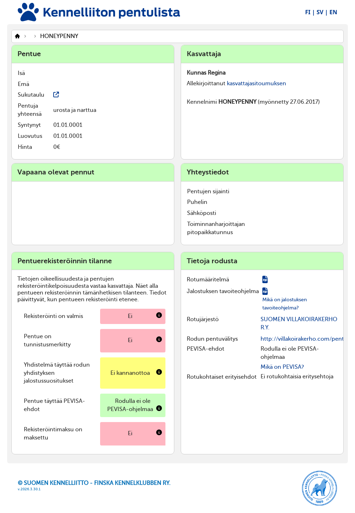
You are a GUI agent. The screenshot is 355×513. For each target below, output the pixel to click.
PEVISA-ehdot (205, 349)
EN (333, 12)
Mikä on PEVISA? (282, 367)
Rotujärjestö (203, 319)
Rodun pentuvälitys (212, 339)
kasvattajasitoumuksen (256, 83)
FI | (310, 12)
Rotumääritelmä (208, 279)
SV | (322, 12)
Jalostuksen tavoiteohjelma (223, 291)
